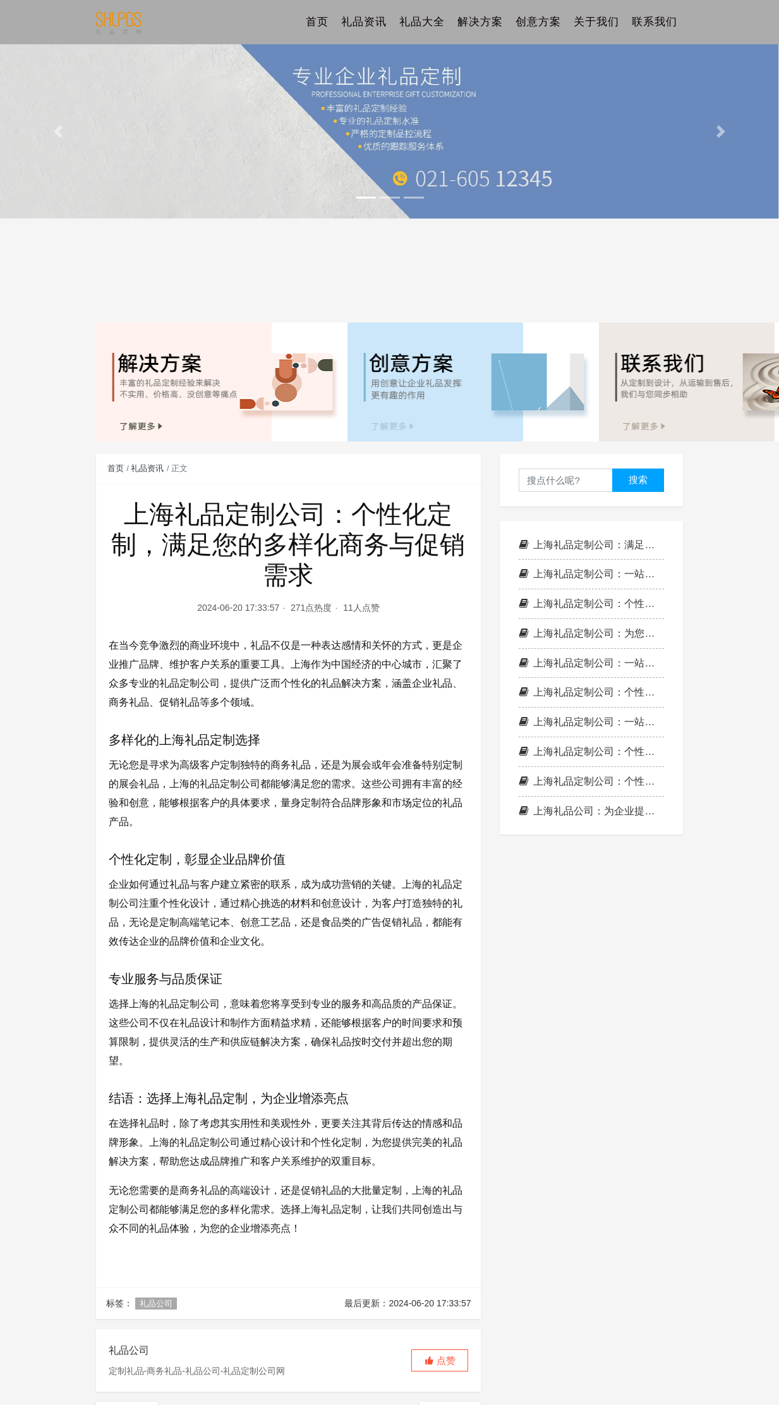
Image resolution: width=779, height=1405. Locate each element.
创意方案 (538, 22)
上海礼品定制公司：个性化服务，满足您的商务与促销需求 (591, 751)
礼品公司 (156, 1303)
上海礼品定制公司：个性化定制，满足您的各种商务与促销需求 (591, 692)
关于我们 (596, 22)
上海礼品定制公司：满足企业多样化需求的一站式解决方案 (591, 544)
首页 (317, 22)
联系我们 (654, 22)
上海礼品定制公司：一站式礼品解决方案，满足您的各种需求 (591, 721)
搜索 (638, 479)
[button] (58, 131)
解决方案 (480, 22)
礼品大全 (422, 22)
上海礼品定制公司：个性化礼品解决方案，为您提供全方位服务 (591, 603)
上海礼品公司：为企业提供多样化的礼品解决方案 (591, 811)
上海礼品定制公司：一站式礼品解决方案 (591, 663)
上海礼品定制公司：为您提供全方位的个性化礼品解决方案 (591, 633)
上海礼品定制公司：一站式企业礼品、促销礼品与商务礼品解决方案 (591, 573)
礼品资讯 (364, 22)
